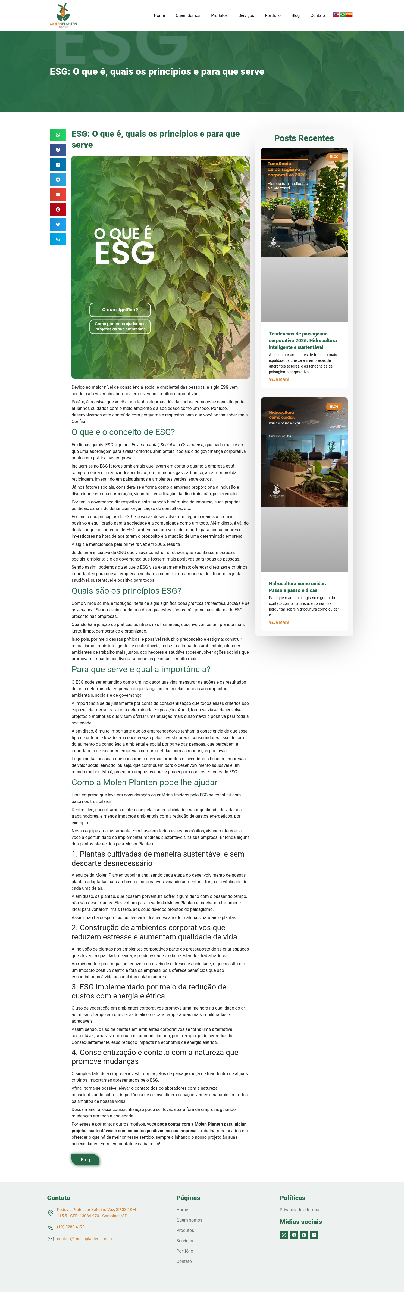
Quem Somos (188, 15)
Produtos (219, 15)
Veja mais (279, 379)
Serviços (246, 15)
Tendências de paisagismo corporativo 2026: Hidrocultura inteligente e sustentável (303, 340)
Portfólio (273, 15)
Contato (318, 15)
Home (159, 15)
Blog (296, 15)
